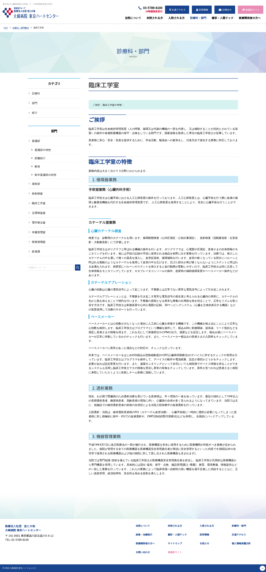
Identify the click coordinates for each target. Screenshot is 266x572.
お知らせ (204, 543)
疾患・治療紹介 (144, 534)
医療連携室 (38, 242)
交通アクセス (239, 534)
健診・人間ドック (177, 534)
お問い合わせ (143, 552)
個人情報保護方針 (241, 543)
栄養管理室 (38, 232)
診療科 (36, 93)
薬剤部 (36, 184)
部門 (34, 103)
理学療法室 (38, 222)
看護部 (36, 141)
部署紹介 (40, 158)
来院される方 (175, 525)
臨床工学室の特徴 (112, 105)
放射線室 (37, 193)
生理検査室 (38, 213)
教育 (37, 166)
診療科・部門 (239, 525)
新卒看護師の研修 (45, 175)
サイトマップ (175, 543)
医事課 (36, 251)
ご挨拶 (96, 105)
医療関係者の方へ (145, 543)
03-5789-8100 (152, 9)
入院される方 (207, 525)
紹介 (34, 113)
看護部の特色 (43, 150)
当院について (143, 525)
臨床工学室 (38, 203)
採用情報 (204, 534)
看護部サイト (175, 552)
